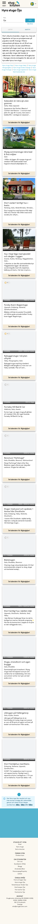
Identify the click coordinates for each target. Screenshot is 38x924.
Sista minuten (20, 849)
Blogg (20, 866)
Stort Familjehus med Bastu (16, 764)
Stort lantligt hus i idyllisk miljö (18, 611)
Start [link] (20, 844)
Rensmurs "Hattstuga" (14, 458)
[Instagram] (19, 912)
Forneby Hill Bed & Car (14, 407)
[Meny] (4, 2)
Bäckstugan (9, 560)
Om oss (19, 861)
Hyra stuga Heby (20, 65)
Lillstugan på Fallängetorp (16, 713)
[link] (20, 880)
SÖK (30, 20)
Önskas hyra (20, 855)
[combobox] (12, 20)
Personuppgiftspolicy (20, 871)
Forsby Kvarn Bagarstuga (16, 305)
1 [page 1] (19, 794)
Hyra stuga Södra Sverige (22, 67)
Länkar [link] (20, 874)
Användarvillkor (20, 869)
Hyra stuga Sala (7, 65)
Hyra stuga (20, 847)
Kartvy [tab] (27, 29)
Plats (4, 17)
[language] (33, 3)
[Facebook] (19, 909)
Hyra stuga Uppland (20, 70)
